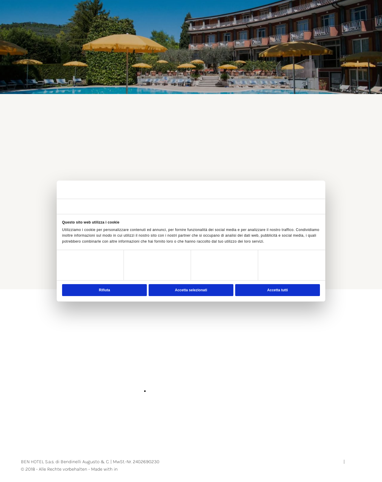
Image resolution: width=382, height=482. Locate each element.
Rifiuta (104, 290)
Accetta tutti (277, 290)
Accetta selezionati (191, 290)
